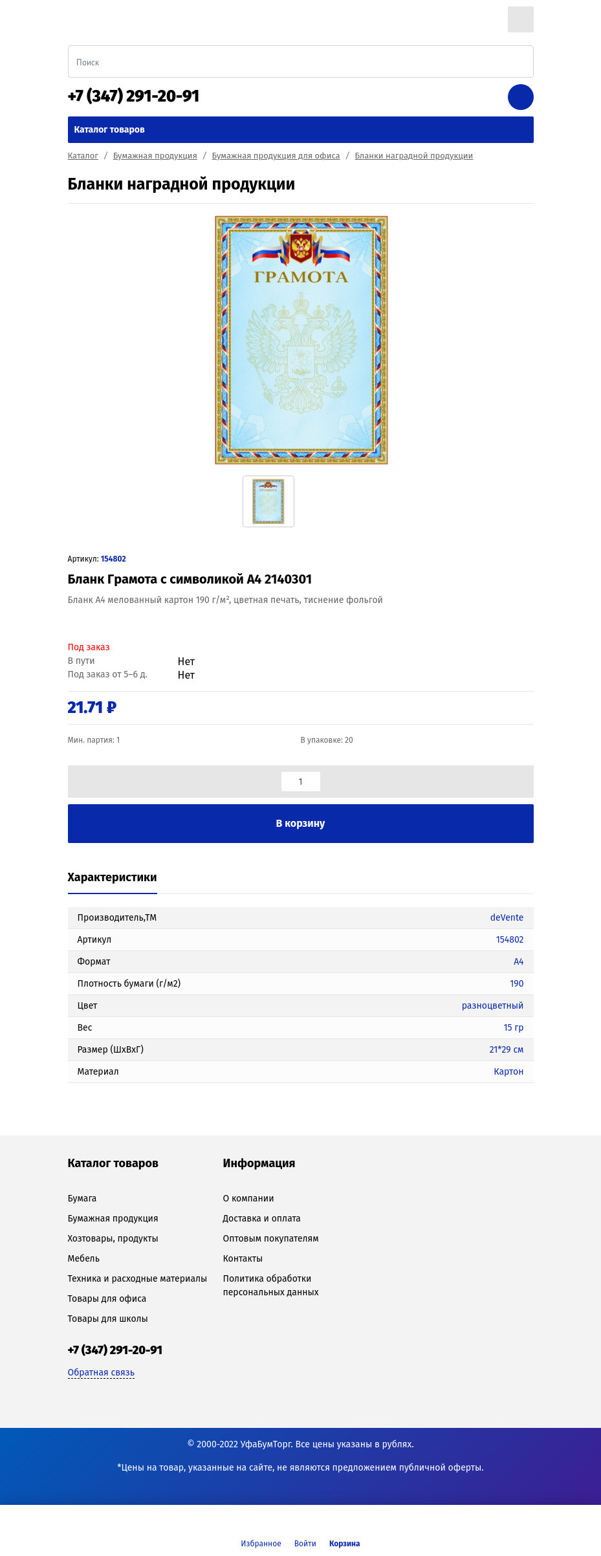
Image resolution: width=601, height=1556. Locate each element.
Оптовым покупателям (270, 1238)
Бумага (82, 1198)
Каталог (83, 155)
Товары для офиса (107, 1298)
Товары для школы (108, 1318)
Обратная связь (101, 1372)
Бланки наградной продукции (414, 155)
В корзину (300, 823)
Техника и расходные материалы (138, 1278)
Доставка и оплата (261, 1218)
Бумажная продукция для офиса (276, 155)
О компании (248, 1198)
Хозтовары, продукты (113, 1238)
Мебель (84, 1258)
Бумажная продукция (155, 155)
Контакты (243, 1258)
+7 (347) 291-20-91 (134, 96)
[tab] (112, 878)
